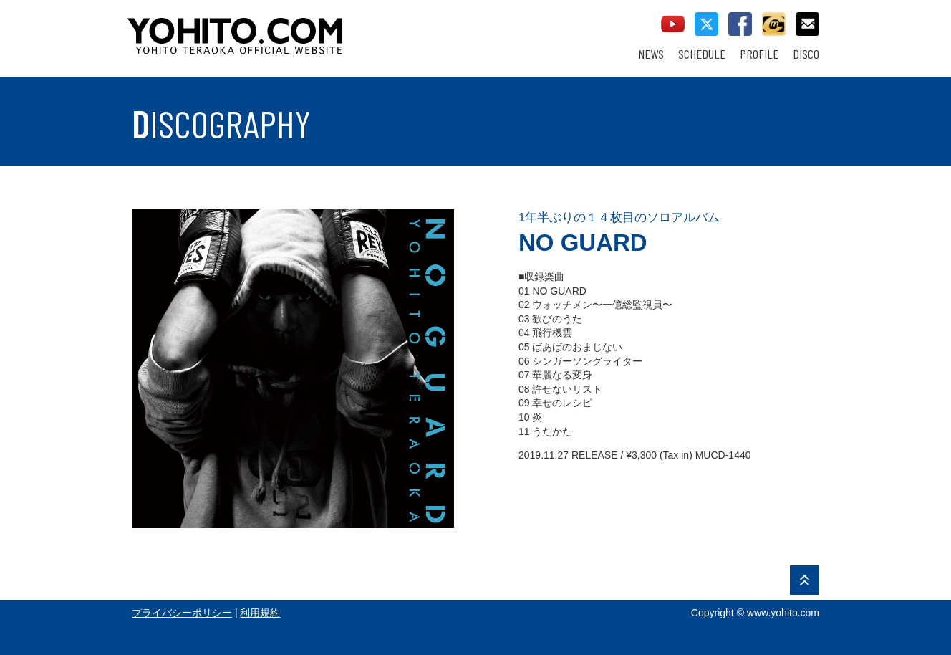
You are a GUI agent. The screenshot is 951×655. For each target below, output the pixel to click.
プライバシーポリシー (182, 612)
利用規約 (260, 612)
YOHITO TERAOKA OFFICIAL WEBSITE (290, 28)
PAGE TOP (804, 580)
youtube (673, 24)
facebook (740, 24)
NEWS (651, 54)
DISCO (806, 54)
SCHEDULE (701, 54)
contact (807, 24)
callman (774, 24)
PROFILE (759, 54)
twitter (706, 24)
